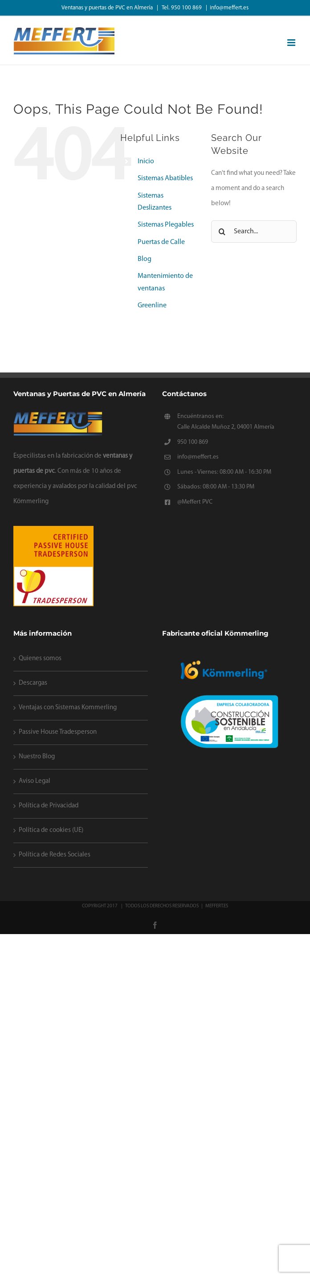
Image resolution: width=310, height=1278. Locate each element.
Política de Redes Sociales (54, 855)
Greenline (152, 305)
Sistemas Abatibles (165, 178)
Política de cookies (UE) (51, 830)
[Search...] (254, 231)
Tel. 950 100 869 (182, 8)
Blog (144, 259)
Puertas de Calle (161, 242)
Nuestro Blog (37, 756)
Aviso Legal (34, 781)
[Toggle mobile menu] (292, 42)
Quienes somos (40, 658)
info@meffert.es (229, 8)
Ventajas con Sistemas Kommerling (68, 707)
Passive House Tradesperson (58, 732)
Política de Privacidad (48, 805)
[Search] (222, 231)
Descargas (33, 683)
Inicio (146, 161)
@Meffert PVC (194, 502)
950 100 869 (192, 442)
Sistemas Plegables (166, 224)
